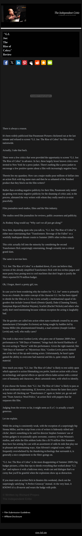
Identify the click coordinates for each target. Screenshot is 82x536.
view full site (41, 532)
